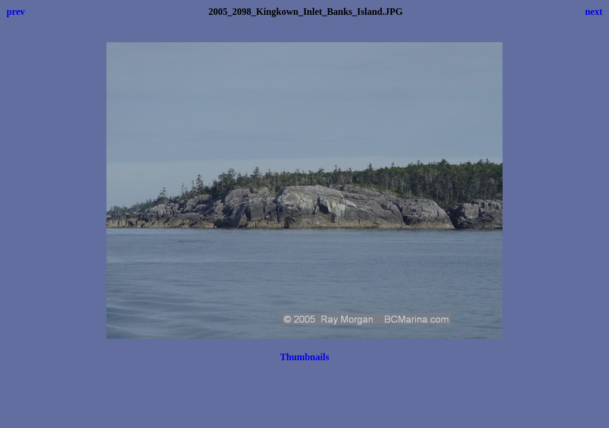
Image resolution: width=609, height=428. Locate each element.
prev (16, 12)
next (593, 12)
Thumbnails (304, 357)
